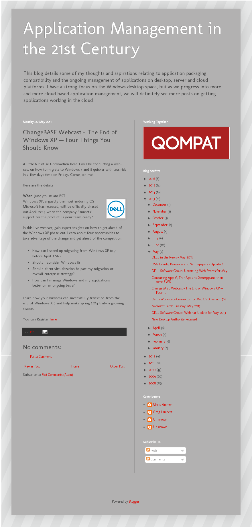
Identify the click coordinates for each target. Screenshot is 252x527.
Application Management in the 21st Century (122, 38)
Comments (155, 459)
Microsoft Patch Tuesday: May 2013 (176, 306)
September (160, 225)
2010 (152, 370)
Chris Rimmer (162, 404)
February (159, 341)
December (160, 205)
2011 (152, 363)
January (158, 348)
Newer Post (32, 366)
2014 (152, 192)
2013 (152, 199)
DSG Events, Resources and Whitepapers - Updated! (187, 264)
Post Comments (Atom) (57, 375)
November (160, 211)
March (158, 334)
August (158, 232)
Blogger (134, 501)
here (53, 319)
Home (75, 366)
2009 (153, 376)
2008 (153, 383)
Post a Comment (41, 357)
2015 (152, 185)
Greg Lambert (162, 412)
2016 (152, 179)
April (157, 328)
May (156, 252)
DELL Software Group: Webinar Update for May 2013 (189, 313)
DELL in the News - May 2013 (172, 257)
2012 (152, 356)
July (156, 238)
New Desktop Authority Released (174, 319)
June (156, 245)
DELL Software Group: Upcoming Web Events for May (189, 271)
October (158, 218)
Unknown (160, 419)
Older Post (117, 366)
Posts (151, 450)
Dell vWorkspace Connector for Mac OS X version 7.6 (189, 299)
